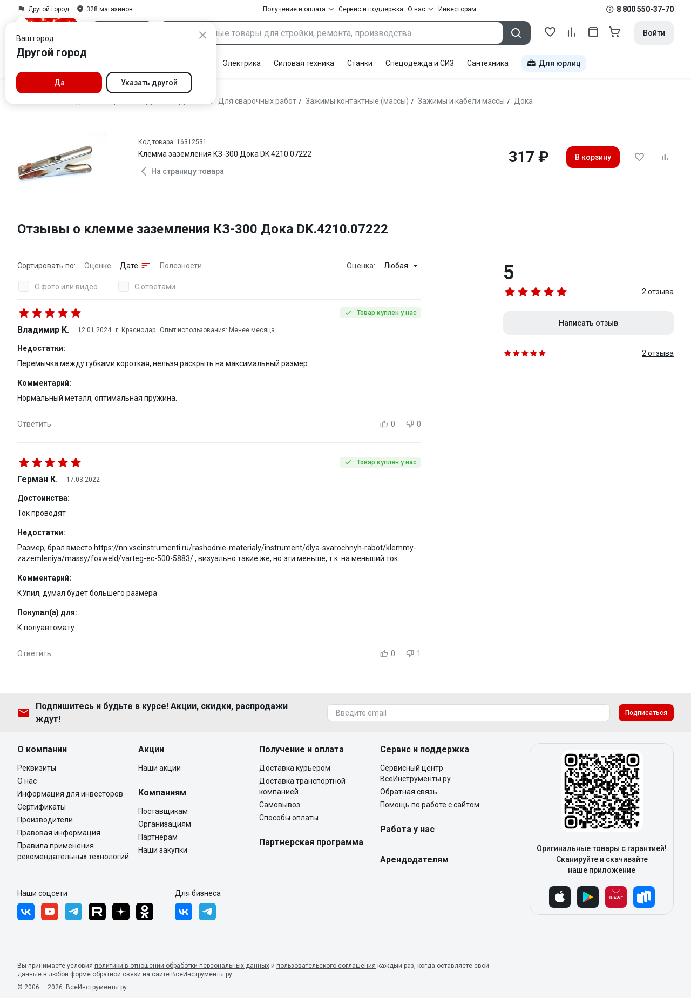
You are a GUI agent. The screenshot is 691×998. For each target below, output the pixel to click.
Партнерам (158, 837)
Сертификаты (41, 807)
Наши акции (159, 768)
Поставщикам (163, 811)
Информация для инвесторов (70, 794)
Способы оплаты (289, 817)
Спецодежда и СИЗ (419, 63)
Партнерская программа (311, 842)
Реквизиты (36, 768)
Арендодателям (414, 859)
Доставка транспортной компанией (302, 786)
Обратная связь (408, 791)
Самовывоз (279, 804)
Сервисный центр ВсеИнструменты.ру (415, 773)
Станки (359, 63)
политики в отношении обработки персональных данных (181, 965)
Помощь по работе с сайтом (429, 804)
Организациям (164, 824)
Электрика (241, 63)
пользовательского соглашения (326, 965)
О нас (27, 781)
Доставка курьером (294, 768)
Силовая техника (304, 63)
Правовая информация (58, 832)
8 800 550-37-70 (645, 9)
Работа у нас (407, 829)
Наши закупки (162, 850)
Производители (45, 819)
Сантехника (488, 63)
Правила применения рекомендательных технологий (73, 851)
